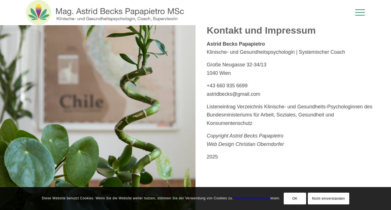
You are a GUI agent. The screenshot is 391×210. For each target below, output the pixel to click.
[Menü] (358, 12)
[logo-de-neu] (107, 12)
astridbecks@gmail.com (233, 94)
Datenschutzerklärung (252, 198)
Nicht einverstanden (328, 198)
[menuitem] (358, 12)
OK (294, 198)
